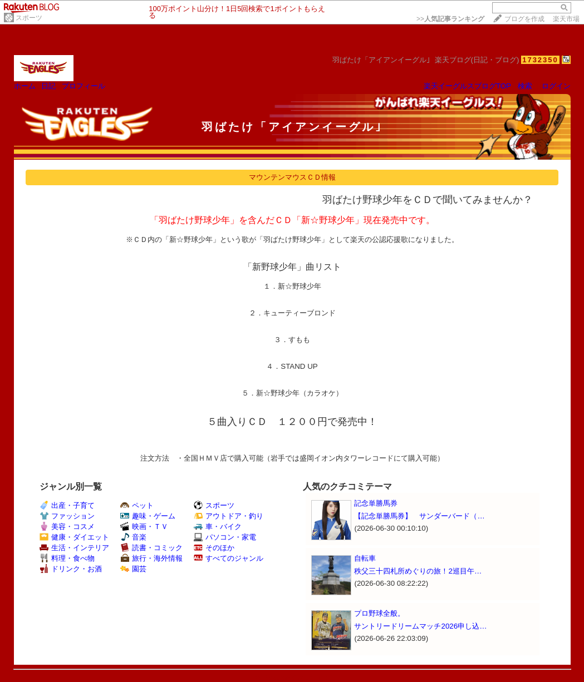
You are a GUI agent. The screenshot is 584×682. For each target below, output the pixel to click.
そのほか (214, 547)
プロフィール (83, 86)
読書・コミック (151, 547)
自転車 (365, 558)
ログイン (556, 86)
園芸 (133, 569)
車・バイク (218, 526)
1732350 (540, 60)
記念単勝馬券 (375, 503)
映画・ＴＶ (144, 526)
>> (450, 19)
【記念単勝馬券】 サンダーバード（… (419, 516)
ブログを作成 (524, 19)
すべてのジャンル (228, 558)
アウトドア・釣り (228, 516)
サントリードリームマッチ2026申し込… (420, 626)
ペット (137, 505)
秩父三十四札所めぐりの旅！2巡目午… (418, 571)
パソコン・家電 (225, 537)
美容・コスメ (67, 526)
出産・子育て (67, 505)
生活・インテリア (74, 547)
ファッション (67, 516)
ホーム (25, 86)
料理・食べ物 (67, 558)
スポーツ (29, 18)
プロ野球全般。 (379, 613)
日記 (48, 86)
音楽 (133, 537)
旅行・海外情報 (151, 558)
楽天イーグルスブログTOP (467, 86)
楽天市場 (566, 19)
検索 (525, 86)
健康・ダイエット (74, 537)
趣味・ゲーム (147, 516)
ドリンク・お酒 (71, 569)
